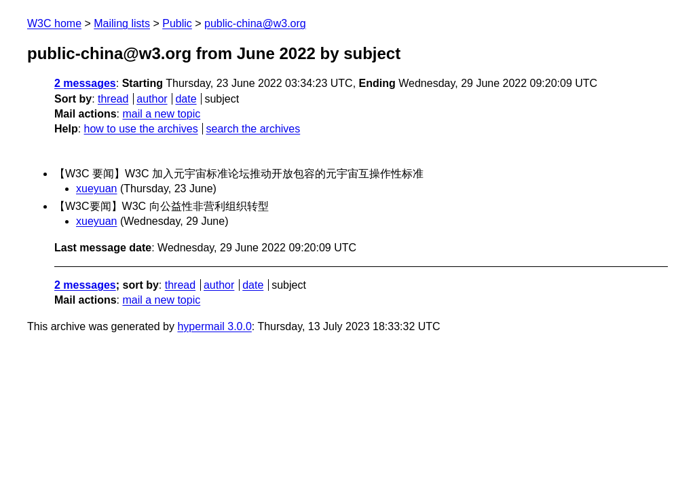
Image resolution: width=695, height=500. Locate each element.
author (151, 99)
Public (177, 23)
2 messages (85, 83)
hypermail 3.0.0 (214, 326)
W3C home (54, 23)
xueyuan (96, 188)
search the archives (253, 129)
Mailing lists (122, 23)
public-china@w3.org (255, 23)
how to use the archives (141, 129)
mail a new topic (161, 114)
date (185, 99)
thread (113, 99)
